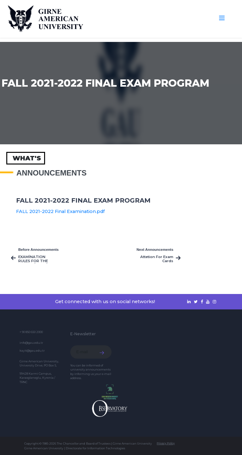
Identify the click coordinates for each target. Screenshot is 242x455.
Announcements (51, 173)
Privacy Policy (166, 443)
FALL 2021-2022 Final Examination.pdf (60, 211)
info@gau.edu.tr (31, 342)
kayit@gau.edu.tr (32, 350)
